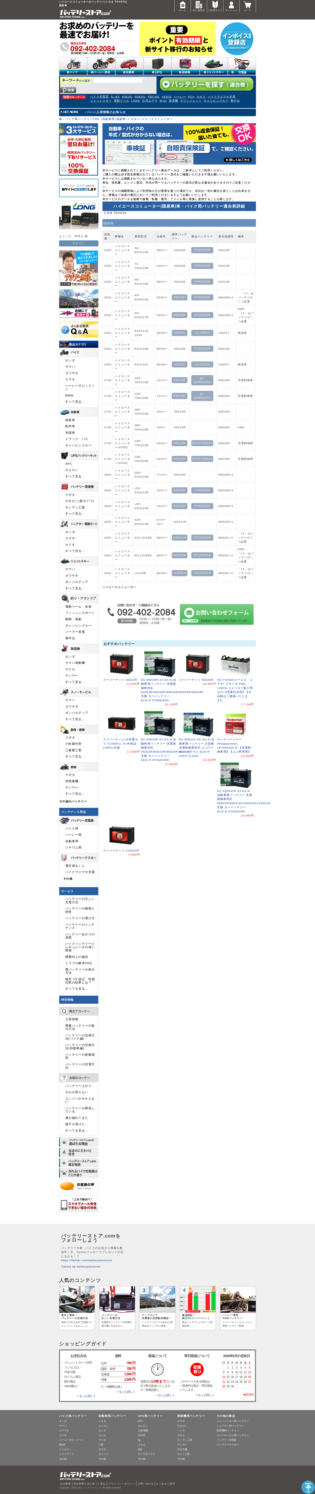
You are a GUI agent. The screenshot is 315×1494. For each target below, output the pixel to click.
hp (139, 1439)
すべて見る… (75, 401)
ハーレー (180, 96)
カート (248, 5)
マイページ (231, 5)
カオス (201, 96)
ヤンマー (71, 675)
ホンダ (70, 360)
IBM (140, 1449)
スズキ (70, 379)
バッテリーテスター (228, 1444)
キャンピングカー (216, 100)
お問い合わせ (146, 1484)
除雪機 (173, 100)
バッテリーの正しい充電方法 (80, 900)
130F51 (179, 332)
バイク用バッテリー (73, 1415)
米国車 (70, 432)
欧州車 (70, 426)
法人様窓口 (199, 5)
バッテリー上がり (78, 1085)
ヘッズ (181, 1430)
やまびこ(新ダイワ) (79, 501)
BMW (69, 395)
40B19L (127, 96)
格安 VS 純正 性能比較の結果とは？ (80, 981)
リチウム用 (73, 847)
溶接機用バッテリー (191, 1415)
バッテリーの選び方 (80, 918)
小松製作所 (73, 743)
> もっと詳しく (86, 1396)
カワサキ (71, 373)
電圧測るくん (75, 865)
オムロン (71, 470)
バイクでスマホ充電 (221, 96)
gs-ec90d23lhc (202, 380)
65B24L (140, 96)
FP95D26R (202, 297)
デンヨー (182, 1444)
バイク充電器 (99, 96)
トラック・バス (76, 439)
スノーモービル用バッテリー (233, 1435)
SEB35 (167, 96)
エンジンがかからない (80, 1100)
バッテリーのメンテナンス (80, 926)
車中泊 (235, 100)
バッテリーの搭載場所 (80, 1056)
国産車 (121, 119)
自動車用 (108, 119)
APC (68, 463)
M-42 (163, 100)
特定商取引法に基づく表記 (90, 1484)
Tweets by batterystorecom (80, 1266)
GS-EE (141, 1435)
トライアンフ (66, 1454)
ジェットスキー (101, 100)
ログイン (79, 243)
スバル (102, 1435)
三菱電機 (143, 1430)
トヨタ (132, 119)
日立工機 (182, 1449)
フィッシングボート (80, 613)
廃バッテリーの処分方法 (80, 971)
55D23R (179, 380)
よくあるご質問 (165, 1484)
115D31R (179, 572)
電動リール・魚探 (78, 606)
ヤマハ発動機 (75, 662)
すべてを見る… (76, 988)
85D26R (179, 297)
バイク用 (71, 828)
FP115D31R (202, 537)
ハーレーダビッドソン (80, 387)
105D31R (179, 537)
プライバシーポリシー (121, 1484)
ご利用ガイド (215, 5)
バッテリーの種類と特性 (80, 910)
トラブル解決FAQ (78, 963)
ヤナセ (70, 669)
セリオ (70, 544)
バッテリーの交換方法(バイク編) (80, 1037)
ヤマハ (70, 366)
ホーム (182, 5)
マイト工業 (183, 1454)
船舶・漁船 (73, 619)
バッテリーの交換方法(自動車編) (80, 1046)
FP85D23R (202, 249)
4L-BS (115, 96)
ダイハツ (103, 1454)
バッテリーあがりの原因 (80, 936)
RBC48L (154, 96)
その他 (68, 878)
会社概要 (65, 1484)
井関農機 (71, 781)
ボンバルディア (76, 582)
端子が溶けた (75, 1124)
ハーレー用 (73, 834)
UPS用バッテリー (150, 1415)
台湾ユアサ (150, 100)
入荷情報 (71, 1019)
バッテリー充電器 (226, 1439)
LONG (135, 100)
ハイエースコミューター (156, 119)
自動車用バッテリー (112, 1415)
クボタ (70, 494)
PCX (191, 96)
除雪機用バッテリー (228, 1430)
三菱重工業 (73, 750)
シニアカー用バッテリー (230, 1425)
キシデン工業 (75, 507)
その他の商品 (226, 1415)
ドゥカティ (65, 1449)
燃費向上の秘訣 (76, 956)
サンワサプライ (146, 1454)
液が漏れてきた (76, 1117)
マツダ (102, 1439)
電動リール (121, 100)
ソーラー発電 (75, 631)
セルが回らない (76, 1092)
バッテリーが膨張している (80, 1110)
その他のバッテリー (73, 801)
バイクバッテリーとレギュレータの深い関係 (80, 947)
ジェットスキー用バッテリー (233, 1421)
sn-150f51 (202, 332)
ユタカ (141, 1444)
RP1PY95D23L (202, 443)
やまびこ (182, 1425)
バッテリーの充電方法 (80, 1066)
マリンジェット (191, 100)
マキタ (181, 1435)
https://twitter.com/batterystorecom (86, 1260)
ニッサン (103, 1425)
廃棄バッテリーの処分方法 (80, 1027)
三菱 (100, 1444)
